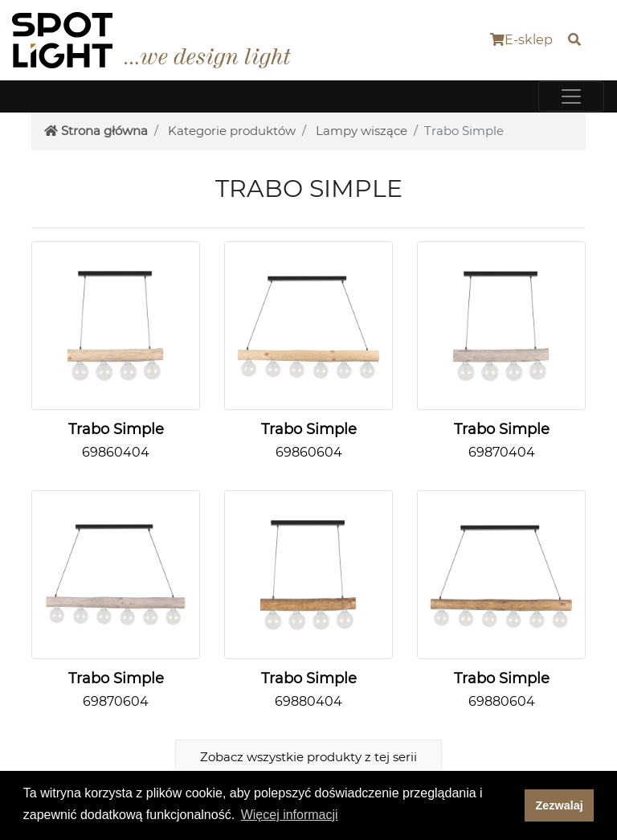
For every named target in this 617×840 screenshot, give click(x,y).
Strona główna (96, 130)
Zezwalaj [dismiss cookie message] (559, 805)
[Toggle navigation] (571, 96)
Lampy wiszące (361, 130)
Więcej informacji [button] (289, 815)
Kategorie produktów (232, 130)
